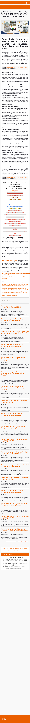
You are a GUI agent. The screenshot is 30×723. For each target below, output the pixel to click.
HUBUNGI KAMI (5, 720)
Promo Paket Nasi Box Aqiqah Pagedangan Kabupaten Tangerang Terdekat (15, 332)
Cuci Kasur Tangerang (15, 562)
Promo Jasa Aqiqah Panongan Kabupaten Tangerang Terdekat (14, 478)
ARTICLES (4, 719)
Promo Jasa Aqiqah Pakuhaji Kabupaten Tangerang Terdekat (14, 401)
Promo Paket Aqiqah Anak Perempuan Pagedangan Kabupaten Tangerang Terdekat (13, 359)
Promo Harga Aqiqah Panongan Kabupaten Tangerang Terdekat (15, 517)
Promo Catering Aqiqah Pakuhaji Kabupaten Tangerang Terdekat (11, 414)
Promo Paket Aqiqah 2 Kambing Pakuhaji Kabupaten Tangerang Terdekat (14, 452)
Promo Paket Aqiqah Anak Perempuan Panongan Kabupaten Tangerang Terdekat (15, 529)
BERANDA (4, 716)
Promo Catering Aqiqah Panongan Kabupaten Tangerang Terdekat (12, 491)
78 (21, 541)
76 (17, 541)
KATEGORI (4, 7)
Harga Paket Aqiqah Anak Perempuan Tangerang (12, 560)
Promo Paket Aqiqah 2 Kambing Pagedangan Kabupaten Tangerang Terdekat (12, 373)
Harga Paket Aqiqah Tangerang (20, 559)
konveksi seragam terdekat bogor (15, 568)
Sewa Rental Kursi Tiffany (5, 557)
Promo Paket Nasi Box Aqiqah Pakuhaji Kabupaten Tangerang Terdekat (13, 427)
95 (25, 541)
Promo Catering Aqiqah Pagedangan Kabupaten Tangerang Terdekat (13, 319)
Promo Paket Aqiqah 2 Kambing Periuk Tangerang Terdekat (16, 67)
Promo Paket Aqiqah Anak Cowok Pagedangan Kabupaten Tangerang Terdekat (12, 387)
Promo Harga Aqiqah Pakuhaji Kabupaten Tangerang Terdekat (14, 440)
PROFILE (3, 718)
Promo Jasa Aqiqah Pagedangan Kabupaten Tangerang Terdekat (11, 306)
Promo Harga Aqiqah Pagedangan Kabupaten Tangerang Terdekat (12, 345)
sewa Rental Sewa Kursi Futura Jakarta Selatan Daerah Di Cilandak (13, 282)
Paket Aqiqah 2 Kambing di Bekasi (22, 563)
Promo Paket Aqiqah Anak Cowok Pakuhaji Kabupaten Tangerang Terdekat (15, 465)
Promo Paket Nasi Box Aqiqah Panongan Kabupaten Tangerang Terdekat (14, 504)
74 (12, 541)
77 (19, 541)
